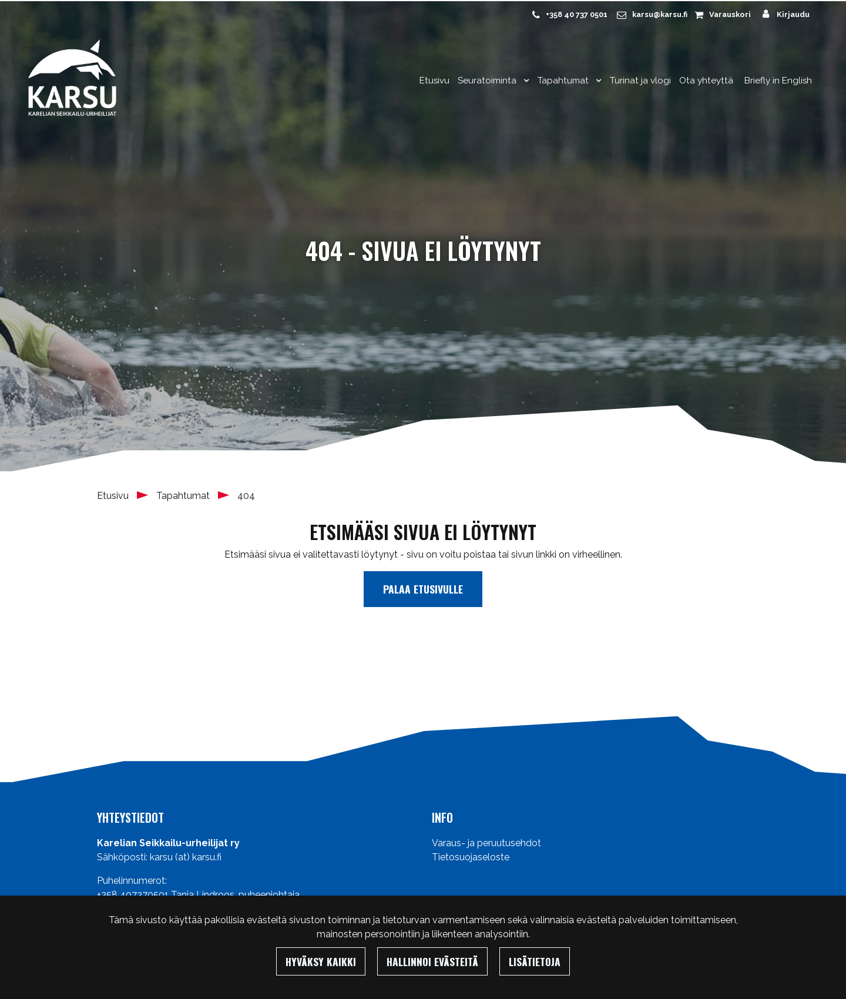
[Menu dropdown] (524, 80)
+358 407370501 (133, 894)
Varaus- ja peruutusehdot (486, 843)
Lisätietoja (534, 961)
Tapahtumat (564, 80)
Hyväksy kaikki (321, 961)
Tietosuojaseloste (470, 857)
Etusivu (434, 80)
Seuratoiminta (488, 80)
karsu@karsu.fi (659, 14)
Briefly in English (778, 80)
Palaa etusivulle (423, 588)
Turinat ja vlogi (640, 80)
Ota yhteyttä (706, 80)
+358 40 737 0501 (576, 14)
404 (246, 495)
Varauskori (730, 14)
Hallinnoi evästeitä (432, 961)
